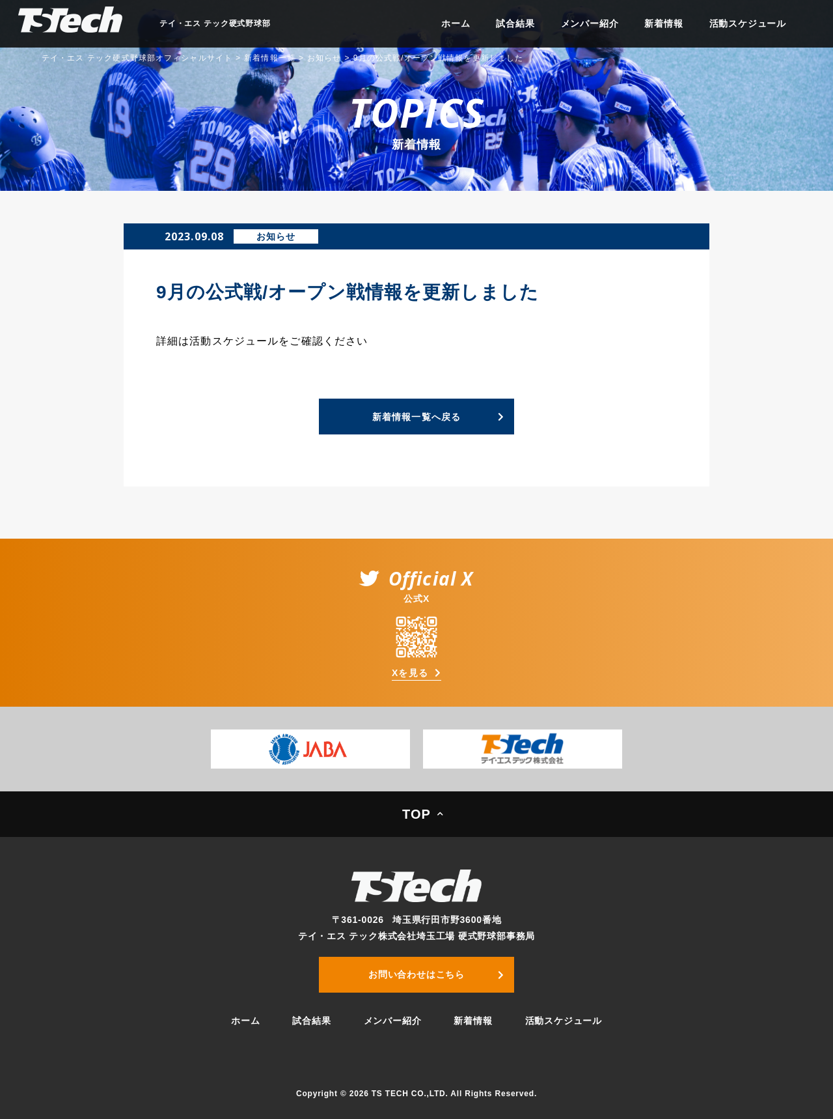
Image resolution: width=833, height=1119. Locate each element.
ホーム (455, 23)
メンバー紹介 (590, 23)
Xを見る (410, 673)
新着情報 (663, 23)
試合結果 (515, 23)
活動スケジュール (747, 23)
